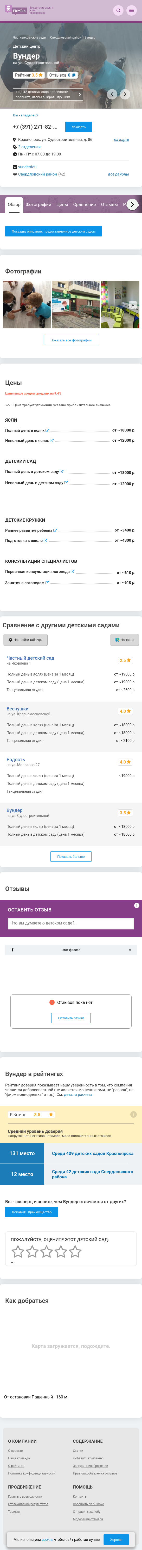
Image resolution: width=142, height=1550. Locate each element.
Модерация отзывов (88, 1519)
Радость (16, 759)
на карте (121, 139)
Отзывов (59, 75)
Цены (62, 204)
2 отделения (29, 147)
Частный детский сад (30, 658)
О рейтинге (16, 1466)
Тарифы (14, 1512)
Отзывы (109, 204)
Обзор (14, 204)
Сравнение (84, 204)
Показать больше (71, 857)
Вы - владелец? (25, 115)
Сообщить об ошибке (88, 1504)
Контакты (80, 1496)
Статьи (78, 1451)
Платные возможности (25, 1496)
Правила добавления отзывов (95, 1473)
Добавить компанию (88, 1458)
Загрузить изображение (90, 1466)
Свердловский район (37, 174)
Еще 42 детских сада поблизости (48, 94)
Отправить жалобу (86, 1512)
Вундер (14, 810)
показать (79, 127)
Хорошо (116, 1540)
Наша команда (19, 1458)
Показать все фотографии (71, 340)
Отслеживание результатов (28, 1504)
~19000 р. (127, 784)
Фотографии (38, 204)
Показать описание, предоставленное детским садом (53, 231)
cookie (47, 1540)
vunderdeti (27, 167)
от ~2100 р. (126, 791)
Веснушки (17, 708)
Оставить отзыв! (71, 1018)
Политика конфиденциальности (31, 1473)
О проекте (15, 1451)
